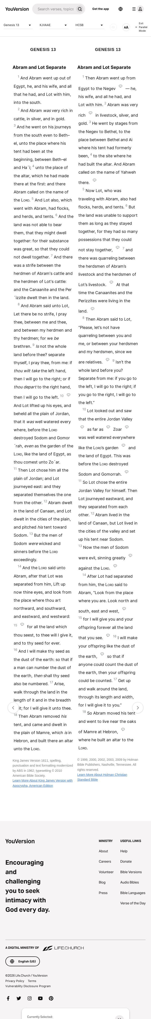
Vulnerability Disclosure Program (28, 986)
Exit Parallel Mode (141, 27)
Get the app (100, 9)
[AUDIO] (113, 27)
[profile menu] (137, 8)
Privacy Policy (14, 981)
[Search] (53, 9)
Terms (32, 981)
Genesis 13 (18, 25)
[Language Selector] (120, 8)
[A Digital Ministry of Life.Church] (75, 945)
